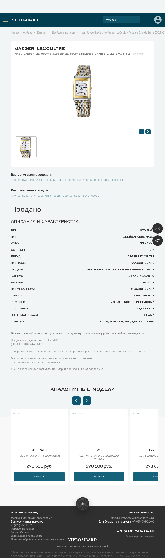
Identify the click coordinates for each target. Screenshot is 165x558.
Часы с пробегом (69, 180)
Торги (14, 532)
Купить (39, 476)
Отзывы (25, 532)
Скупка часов (20, 196)
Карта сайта (35, 536)
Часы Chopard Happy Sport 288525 (39, 456)
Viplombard (25, 20)
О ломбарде (18, 536)
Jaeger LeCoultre (40, 47)
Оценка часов (71, 196)
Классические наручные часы (103, 180)
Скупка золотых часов (45, 196)
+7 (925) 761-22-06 (143, 521)
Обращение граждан (23, 529)
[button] (141, 131)
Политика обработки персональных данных (37, 539)
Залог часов (91, 196)
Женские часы (45, 180)
